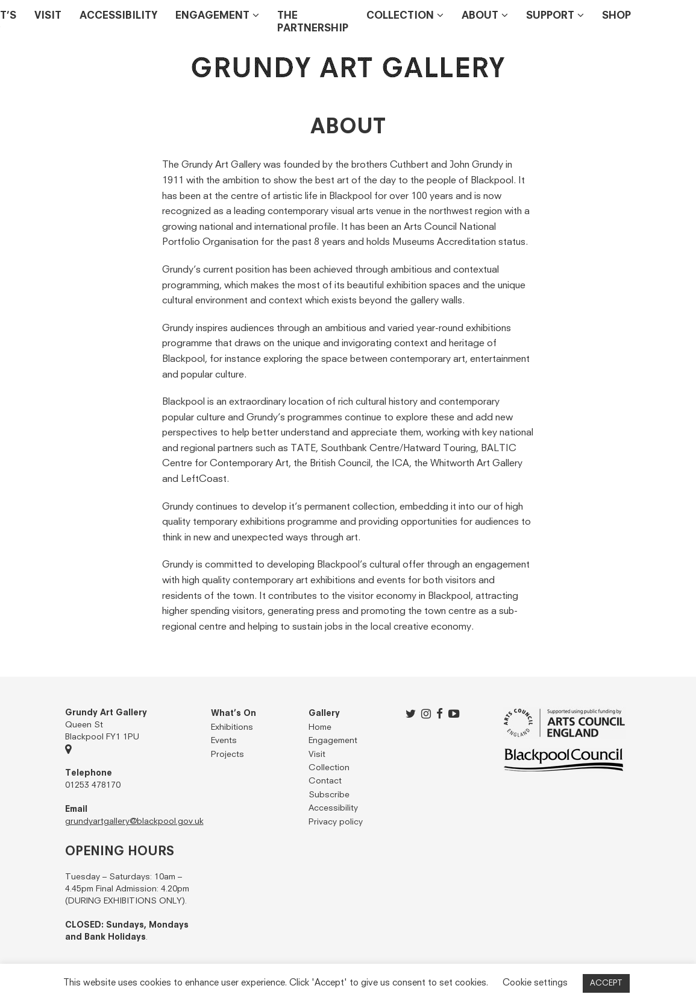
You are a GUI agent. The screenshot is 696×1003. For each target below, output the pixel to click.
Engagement (212, 16)
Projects (227, 754)
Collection (400, 16)
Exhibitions (232, 727)
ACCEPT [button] (606, 983)
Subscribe (329, 795)
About (480, 16)
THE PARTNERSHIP (312, 22)
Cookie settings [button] (535, 982)
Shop (616, 16)
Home (320, 727)
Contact (325, 781)
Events (224, 740)
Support (550, 16)
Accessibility (118, 16)
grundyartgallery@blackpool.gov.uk (134, 821)
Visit (47, 16)
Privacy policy (336, 822)
